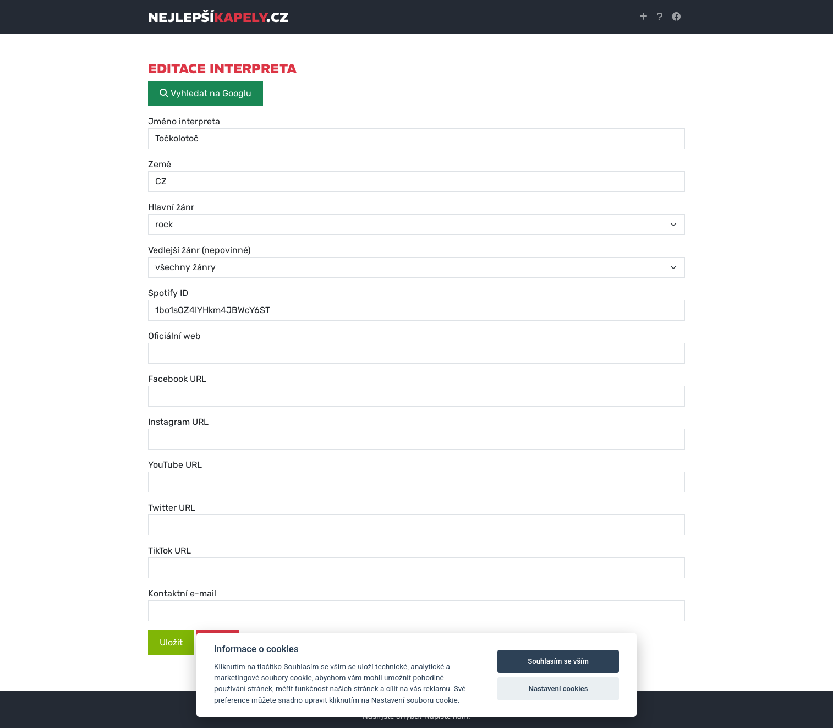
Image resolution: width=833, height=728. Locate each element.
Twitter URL (171, 507)
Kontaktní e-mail (182, 593)
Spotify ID (168, 293)
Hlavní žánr (171, 207)
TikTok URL (169, 550)
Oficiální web (174, 336)
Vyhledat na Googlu (205, 93)
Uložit (171, 642)
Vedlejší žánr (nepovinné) (199, 250)
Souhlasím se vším (558, 661)
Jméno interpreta (184, 121)
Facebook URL (177, 379)
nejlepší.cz (218, 17)
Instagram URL (178, 422)
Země (159, 164)
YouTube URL (175, 464)
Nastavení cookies (558, 689)
